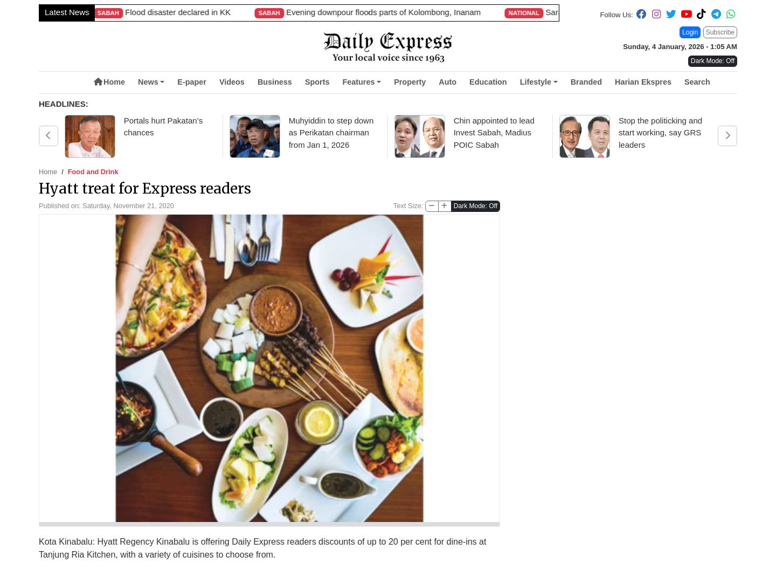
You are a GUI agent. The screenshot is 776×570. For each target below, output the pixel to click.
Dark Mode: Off (475, 206)
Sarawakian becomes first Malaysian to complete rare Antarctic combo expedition (223, 12)
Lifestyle (535, 82)
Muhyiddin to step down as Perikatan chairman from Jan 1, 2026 (331, 132)
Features (358, 82)
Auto (447, 82)
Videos (232, 82)
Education (488, 82)
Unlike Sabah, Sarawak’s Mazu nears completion (521, 12)
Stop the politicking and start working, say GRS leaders (660, 132)
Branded (586, 82)
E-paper (191, 82)
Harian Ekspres (643, 82)
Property (410, 82)
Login (690, 32)
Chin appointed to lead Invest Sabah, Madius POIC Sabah (494, 132)
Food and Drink (93, 172)
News (148, 82)
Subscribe (720, 32)
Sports (317, 82)
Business (275, 82)
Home (109, 82)
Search (697, 82)
